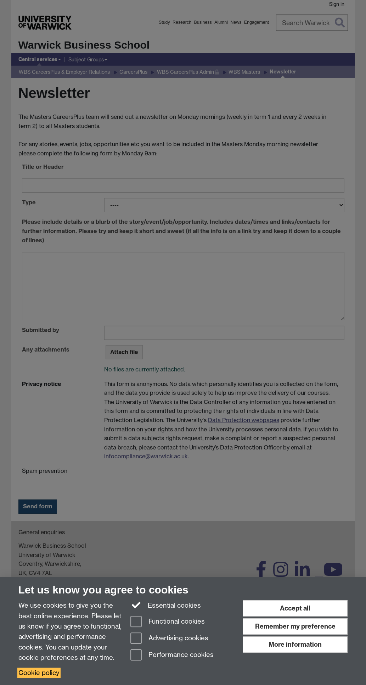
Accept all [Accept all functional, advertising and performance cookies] (295, 608)
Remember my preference (295, 626)
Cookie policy (39, 673)
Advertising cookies (169, 638)
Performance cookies (172, 655)
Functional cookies (167, 622)
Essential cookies (165, 604)
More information (295, 644)
